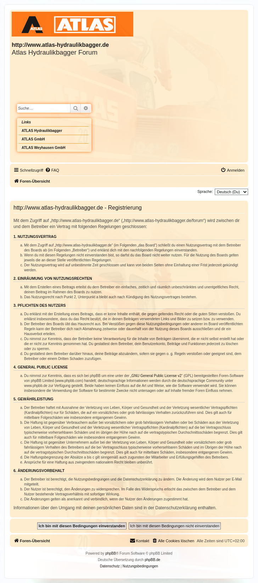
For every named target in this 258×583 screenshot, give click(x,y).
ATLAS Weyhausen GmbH (44, 148)
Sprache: (205, 191)
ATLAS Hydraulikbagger (42, 131)
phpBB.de (152, 560)
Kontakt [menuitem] (139, 540)
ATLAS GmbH (33, 139)
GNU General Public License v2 (156, 376)
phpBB (110, 553)
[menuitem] (52, 170)
